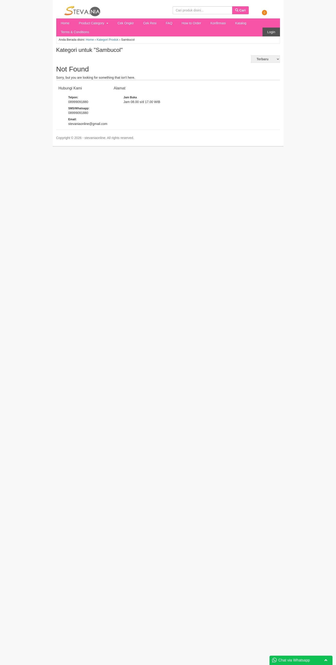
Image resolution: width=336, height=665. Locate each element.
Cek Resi (150, 23)
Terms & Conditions (75, 32)
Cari (240, 10)
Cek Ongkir (126, 23)
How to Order (191, 23)
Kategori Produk (107, 39)
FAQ (169, 23)
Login (271, 32)
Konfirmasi (218, 23)
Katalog (240, 23)
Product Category (93, 23)
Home (65, 23)
